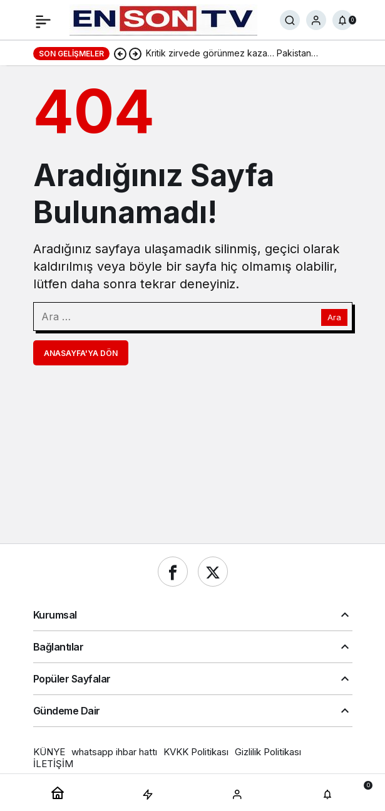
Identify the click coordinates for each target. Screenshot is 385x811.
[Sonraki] (135, 53)
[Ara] (290, 20)
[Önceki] (120, 53)
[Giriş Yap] (316, 20)
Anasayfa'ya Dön (81, 353)
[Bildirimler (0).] (342, 20)
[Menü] (43, 20)
